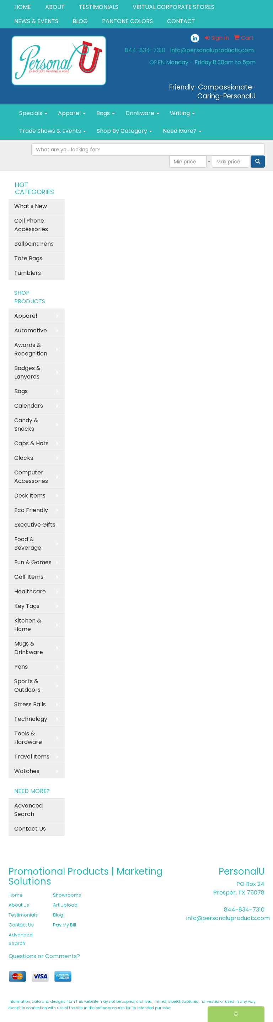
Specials (33, 113)
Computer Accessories (31, 476)
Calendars (28, 406)
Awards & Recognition (30, 349)
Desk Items (30, 495)
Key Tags (26, 606)
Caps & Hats (31, 443)
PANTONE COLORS (127, 21)
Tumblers (27, 273)
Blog (58, 915)
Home (16, 895)
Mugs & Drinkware (28, 648)
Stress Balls (30, 704)
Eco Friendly (31, 510)
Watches (26, 771)
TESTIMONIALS (98, 7)
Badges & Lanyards (27, 372)
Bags (105, 113)
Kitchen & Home (27, 624)
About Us (19, 905)
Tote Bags (28, 258)
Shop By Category (124, 131)
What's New (30, 206)
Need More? (182, 131)
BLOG (80, 21)
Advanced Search (28, 809)
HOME (22, 7)
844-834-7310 (145, 50)
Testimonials (23, 915)
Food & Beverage (27, 543)
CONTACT (181, 21)
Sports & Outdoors (27, 685)
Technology (30, 719)
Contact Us (30, 829)
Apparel (72, 113)
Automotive (30, 330)
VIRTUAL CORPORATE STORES (173, 7)
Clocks (23, 458)
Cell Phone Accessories (31, 225)
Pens (21, 667)
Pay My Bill (64, 925)
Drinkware (142, 113)
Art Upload (65, 905)
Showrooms (67, 895)
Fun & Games (33, 562)
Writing (182, 113)
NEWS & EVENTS (36, 21)
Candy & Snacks (26, 424)
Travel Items (31, 756)
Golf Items (28, 577)
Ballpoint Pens (34, 244)
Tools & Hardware (28, 737)
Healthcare (30, 591)
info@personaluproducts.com (212, 50)
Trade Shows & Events (52, 131)
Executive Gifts (34, 525)
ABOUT (55, 7)
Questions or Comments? (44, 956)
